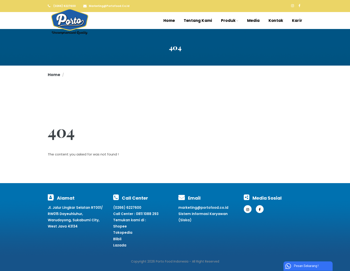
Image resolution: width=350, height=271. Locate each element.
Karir (297, 20)
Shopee (120, 226)
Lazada (119, 245)
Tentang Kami (198, 20)
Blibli (117, 239)
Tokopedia (122, 232)
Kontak (276, 20)
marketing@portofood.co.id (203, 207)
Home (169, 20)
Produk (229, 20)
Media (253, 20)
